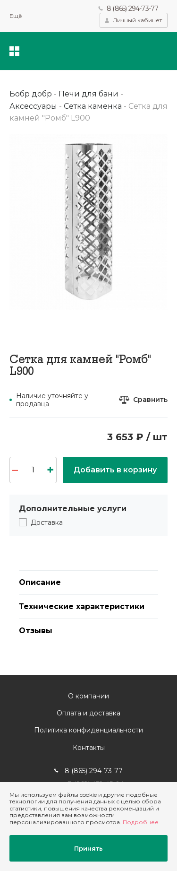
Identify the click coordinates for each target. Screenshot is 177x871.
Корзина (161, 51)
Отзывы (35, 630)
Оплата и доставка (88, 713)
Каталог (14, 51)
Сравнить (150, 400)
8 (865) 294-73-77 (132, 8)
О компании (88, 696)
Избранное (132, 51)
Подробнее (141, 822)
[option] (88, 222)
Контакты (89, 747)
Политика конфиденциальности (88, 730)
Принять (88, 848)
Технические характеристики (81, 606)
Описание (40, 582)
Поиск (105, 51)
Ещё (15, 16)
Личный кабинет (137, 20)
